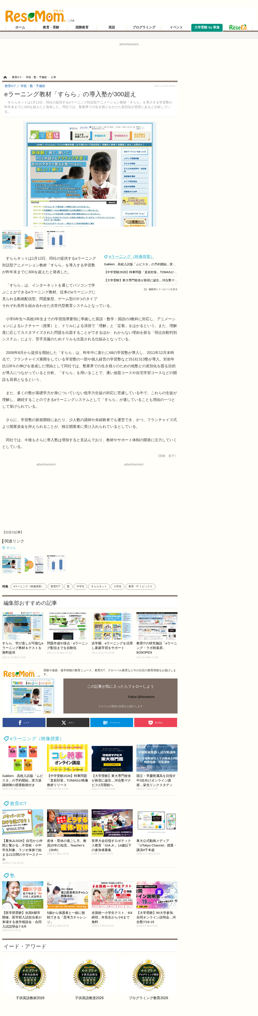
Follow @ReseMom (141, 697)
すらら (11, 547)
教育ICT (55, 586)
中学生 (80, 586)
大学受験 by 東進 (207, 27)
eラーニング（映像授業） (131, 256)
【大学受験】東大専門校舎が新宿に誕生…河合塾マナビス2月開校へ (151, 280)
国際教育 (82, 27)
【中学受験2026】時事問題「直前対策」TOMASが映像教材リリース (151, 272)
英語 (111, 27)
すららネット (99, 586)
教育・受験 (51, 27)
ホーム (20, 27)
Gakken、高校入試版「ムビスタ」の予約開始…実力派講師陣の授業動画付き (156, 264)
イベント (176, 27)
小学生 (118, 586)
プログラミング (143, 27)
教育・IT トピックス (141, 586)
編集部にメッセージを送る (163, 289)
